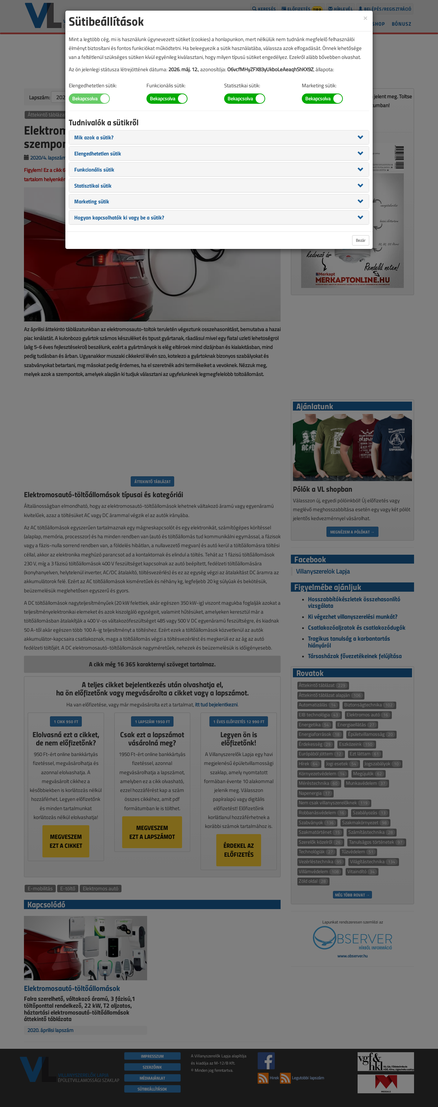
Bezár (360, 240)
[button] (94, 137)
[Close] (365, 17)
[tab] (219, 137)
